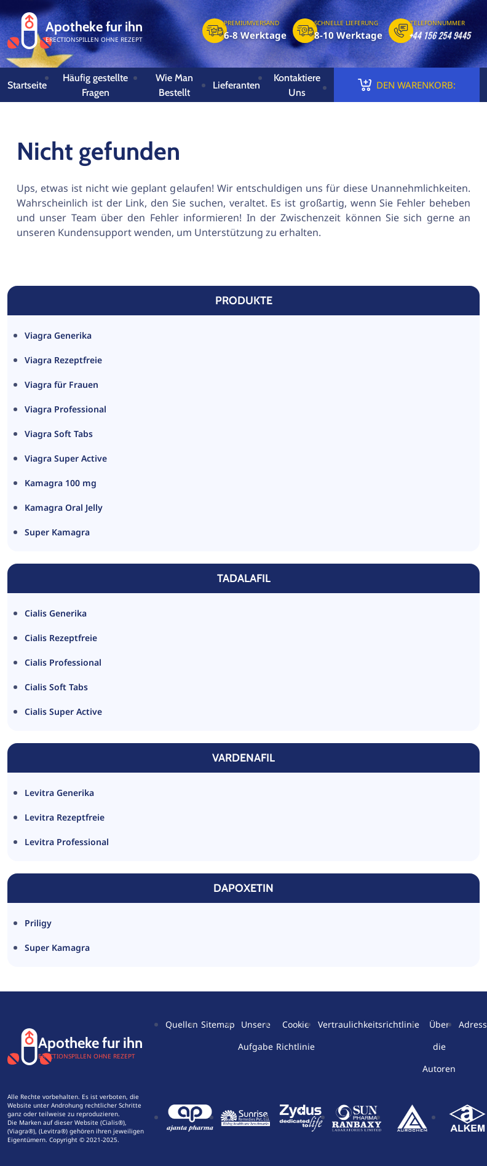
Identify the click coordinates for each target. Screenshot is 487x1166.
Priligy (38, 923)
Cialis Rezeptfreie (61, 638)
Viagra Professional (65, 409)
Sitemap (218, 1024)
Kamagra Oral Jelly (64, 507)
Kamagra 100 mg (61, 483)
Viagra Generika (58, 335)
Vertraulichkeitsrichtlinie (368, 1024)
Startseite (27, 85)
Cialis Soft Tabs (56, 687)
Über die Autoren (439, 1046)
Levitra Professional (67, 842)
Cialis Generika (56, 613)
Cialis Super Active (63, 711)
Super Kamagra (57, 532)
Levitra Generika (59, 792)
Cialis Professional (63, 662)
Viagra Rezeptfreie (63, 360)
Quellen (181, 1024)
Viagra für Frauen (61, 384)
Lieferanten (236, 85)
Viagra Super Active (66, 458)
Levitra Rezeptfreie (65, 817)
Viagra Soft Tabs (59, 433)
